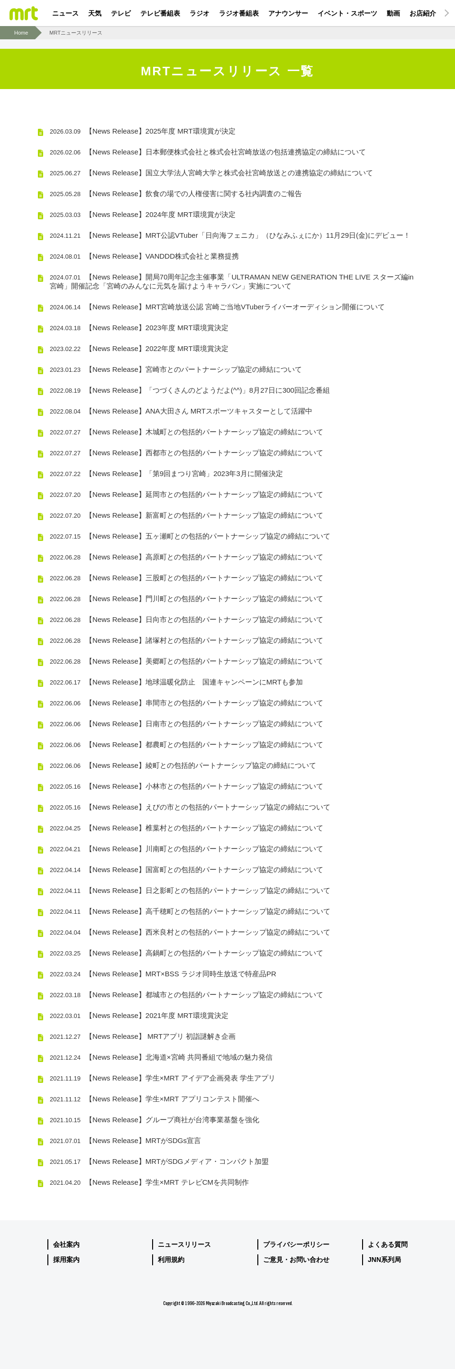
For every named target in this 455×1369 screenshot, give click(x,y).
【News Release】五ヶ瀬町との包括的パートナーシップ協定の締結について (190, 536)
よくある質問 (388, 1244)
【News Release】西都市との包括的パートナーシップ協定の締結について (186, 453)
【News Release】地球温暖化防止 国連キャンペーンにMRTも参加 (176, 682)
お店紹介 (423, 13)
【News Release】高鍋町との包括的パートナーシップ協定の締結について (186, 953)
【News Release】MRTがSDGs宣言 (125, 1140)
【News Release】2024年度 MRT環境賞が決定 (143, 214)
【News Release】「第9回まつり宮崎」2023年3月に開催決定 (166, 473)
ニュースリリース (184, 1244)
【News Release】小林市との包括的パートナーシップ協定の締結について (186, 786)
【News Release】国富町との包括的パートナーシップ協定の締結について (186, 869)
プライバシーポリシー (296, 1244)
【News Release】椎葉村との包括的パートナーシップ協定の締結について (186, 828)
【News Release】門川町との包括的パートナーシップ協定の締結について (186, 598)
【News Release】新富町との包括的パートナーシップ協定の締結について (186, 515)
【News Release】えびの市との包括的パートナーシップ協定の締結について (190, 807)
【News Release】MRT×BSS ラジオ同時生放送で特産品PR (163, 974)
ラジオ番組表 (239, 13)
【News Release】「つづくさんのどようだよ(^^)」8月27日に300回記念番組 (190, 390)
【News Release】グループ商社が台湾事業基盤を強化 (154, 1120)
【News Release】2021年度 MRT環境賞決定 (139, 1015)
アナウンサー (288, 13)
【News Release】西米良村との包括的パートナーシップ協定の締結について (190, 932)
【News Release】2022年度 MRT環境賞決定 (139, 348)
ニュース (65, 13)
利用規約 (171, 1259)
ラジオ (199, 13)
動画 (393, 13)
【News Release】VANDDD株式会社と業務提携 (144, 256)
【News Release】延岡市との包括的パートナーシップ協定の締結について (186, 494)
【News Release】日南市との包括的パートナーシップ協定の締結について (186, 724)
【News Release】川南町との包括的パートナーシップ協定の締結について (186, 849)
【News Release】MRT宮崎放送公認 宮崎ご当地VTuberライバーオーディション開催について (217, 307)
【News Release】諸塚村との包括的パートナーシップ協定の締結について (186, 640)
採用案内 (66, 1259)
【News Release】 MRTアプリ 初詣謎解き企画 (143, 1036)
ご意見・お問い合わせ (296, 1259)
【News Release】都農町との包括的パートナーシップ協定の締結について (186, 744)
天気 (94, 13)
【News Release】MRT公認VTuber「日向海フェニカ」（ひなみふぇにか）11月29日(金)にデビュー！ (230, 235)
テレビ (121, 13)
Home (21, 33)
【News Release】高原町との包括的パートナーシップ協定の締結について (186, 557)
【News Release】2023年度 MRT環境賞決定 (139, 328)
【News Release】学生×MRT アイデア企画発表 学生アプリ (162, 1078)
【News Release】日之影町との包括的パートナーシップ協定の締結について (190, 890)
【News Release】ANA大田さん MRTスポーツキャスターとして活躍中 (181, 411)
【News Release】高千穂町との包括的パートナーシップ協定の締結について (190, 911)
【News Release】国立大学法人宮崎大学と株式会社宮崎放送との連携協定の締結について (211, 173)
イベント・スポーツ (347, 13)
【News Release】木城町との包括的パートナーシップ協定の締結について (186, 432)
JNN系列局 (384, 1259)
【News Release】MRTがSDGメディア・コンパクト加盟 (159, 1161)
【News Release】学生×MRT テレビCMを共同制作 (149, 1182)
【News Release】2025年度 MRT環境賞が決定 (143, 131)
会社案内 (66, 1244)
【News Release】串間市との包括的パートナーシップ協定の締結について (186, 703)
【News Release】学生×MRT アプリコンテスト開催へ (154, 1099)
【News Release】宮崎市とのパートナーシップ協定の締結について (176, 369)
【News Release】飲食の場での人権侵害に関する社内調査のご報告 (176, 193)
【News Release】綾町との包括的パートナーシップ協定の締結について (183, 765)
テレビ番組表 (160, 13)
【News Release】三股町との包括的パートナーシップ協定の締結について (186, 578)
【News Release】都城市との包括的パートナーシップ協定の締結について (186, 995)
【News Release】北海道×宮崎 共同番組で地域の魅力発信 (161, 1057)
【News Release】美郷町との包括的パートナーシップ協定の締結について (186, 661)
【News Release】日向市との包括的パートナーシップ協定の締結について (186, 619)
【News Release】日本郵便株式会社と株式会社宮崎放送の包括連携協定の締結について (208, 152)
